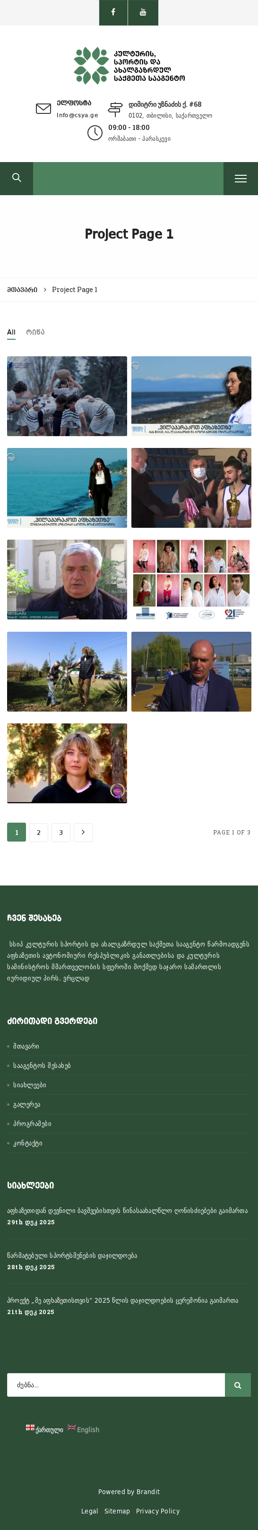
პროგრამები (32, 1123)
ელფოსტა (74, 103)
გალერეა (27, 1104)
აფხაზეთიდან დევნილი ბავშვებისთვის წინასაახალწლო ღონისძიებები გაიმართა (127, 1210)
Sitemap (117, 1511)
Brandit (148, 1492)
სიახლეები (30, 1085)
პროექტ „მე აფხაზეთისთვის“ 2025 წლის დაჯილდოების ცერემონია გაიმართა (122, 1300)
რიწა (35, 332)
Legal (90, 1511)
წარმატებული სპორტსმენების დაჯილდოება (72, 1255)
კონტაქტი (28, 1143)
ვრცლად (76, 978)
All (11, 332)
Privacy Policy (158, 1511)
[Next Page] (83, 832)
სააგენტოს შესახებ (42, 1065)
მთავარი (26, 1046)
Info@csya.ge (77, 115)
